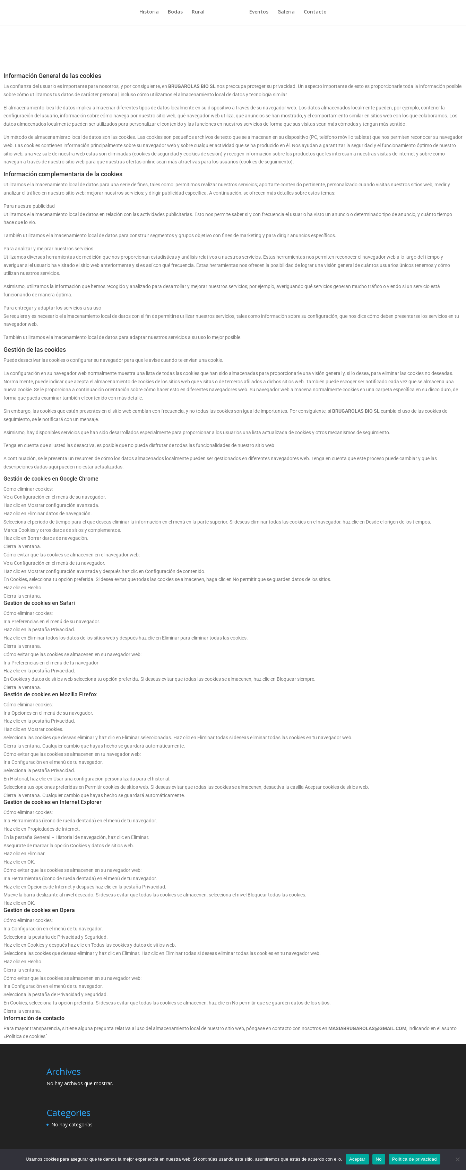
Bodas (177, 14)
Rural (200, 14)
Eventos (256, 14)
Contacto (312, 14)
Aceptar (357, 1159)
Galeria (283, 14)
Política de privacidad (414, 1159)
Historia (151, 14)
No (379, 1159)
